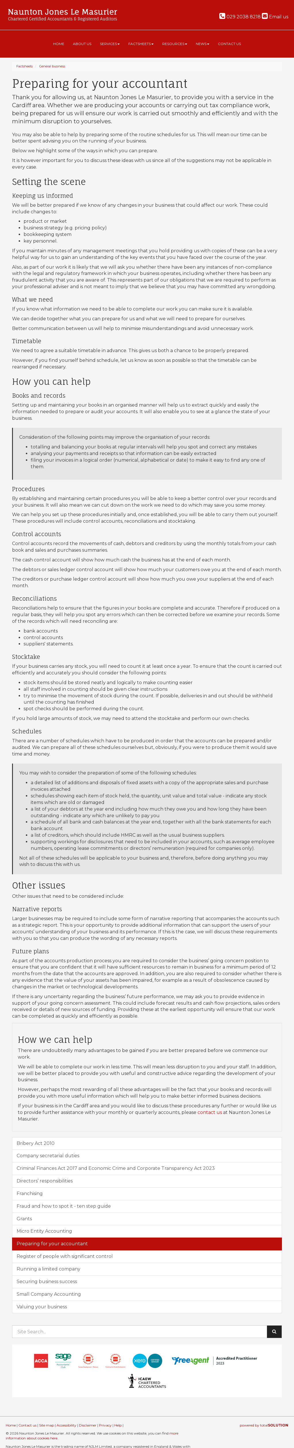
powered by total (264, 1425)
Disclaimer (87, 1425)
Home (58, 44)
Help (118, 1425)
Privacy (105, 1425)
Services (110, 44)
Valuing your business (42, 1307)
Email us (275, 16)
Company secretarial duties (48, 1155)
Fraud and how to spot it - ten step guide (64, 1206)
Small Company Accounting (49, 1294)
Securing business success (47, 1281)
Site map (46, 1425)
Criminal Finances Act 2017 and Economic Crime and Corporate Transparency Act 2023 (116, 1168)
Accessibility (66, 1425)
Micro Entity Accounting (44, 1231)
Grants (24, 1218)
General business (52, 66)
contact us (210, 1112)
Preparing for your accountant (52, 1243)
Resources (174, 44)
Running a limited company (48, 1269)
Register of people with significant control (65, 1256)
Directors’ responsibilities (45, 1181)
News (202, 44)
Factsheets (141, 44)
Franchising (30, 1193)
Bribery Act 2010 (36, 1143)
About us (82, 44)
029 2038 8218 (240, 16)
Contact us (229, 44)
